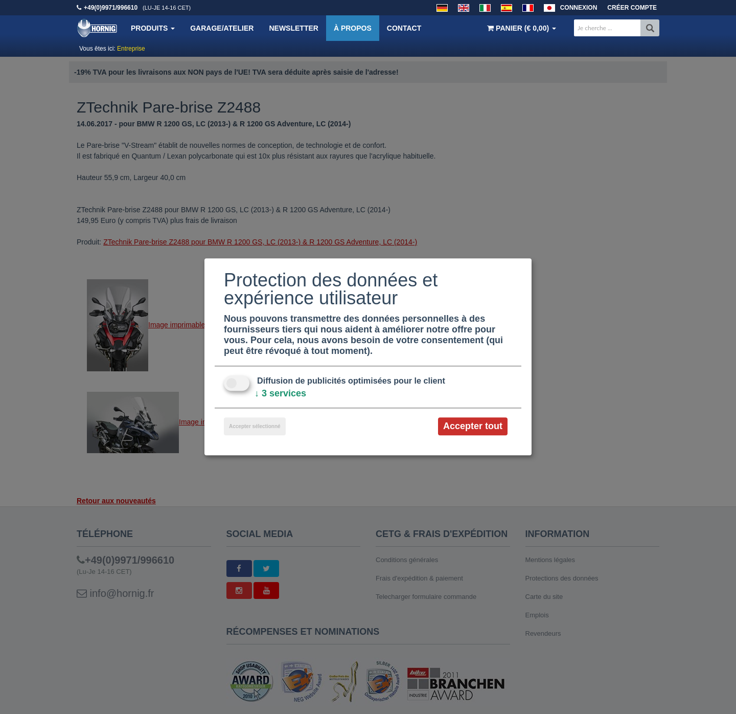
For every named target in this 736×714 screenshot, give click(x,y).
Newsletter (293, 28)
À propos (353, 28)
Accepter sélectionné (255, 426)
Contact (404, 28)
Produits (153, 28)
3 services (280, 393)
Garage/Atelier (222, 28)
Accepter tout (472, 426)
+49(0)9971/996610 (110, 7)
